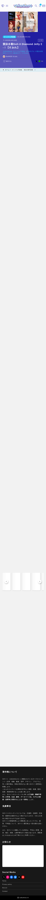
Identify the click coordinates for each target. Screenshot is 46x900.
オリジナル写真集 (9, 37)
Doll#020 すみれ (11, 56)
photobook (8, 51)
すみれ (25, 53)
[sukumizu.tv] (23, 6)
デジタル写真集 (19, 51)
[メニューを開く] (43, 6)
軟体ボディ (17, 53)
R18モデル (30, 51)
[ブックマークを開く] (39, 6)
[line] (40, 61)
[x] (37, 61)
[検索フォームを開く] (35, 6)
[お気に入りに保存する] (6, 61)
